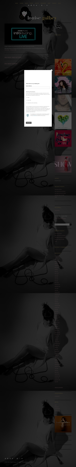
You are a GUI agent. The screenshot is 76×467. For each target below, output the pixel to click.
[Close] (51, 70)
